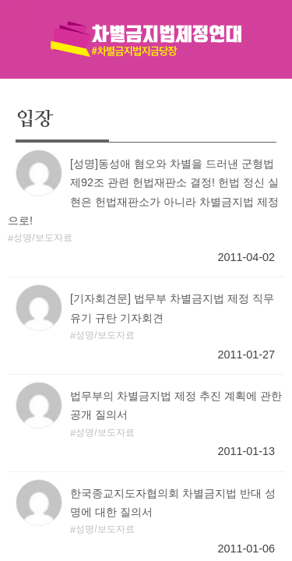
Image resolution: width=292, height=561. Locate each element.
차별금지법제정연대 (146, 39)
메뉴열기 (17, 18)
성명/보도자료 (42, 237)
